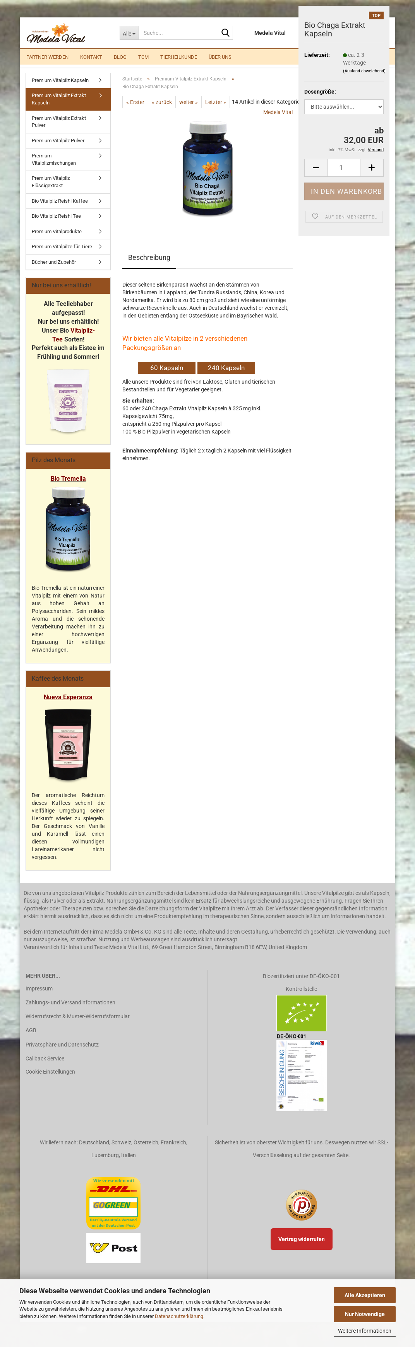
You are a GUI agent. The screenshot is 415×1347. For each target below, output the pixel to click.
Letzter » (215, 111)
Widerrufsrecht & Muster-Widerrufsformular (78, 1025)
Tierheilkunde (178, 57)
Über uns (220, 57)
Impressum (39, 997)
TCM (143, 57)
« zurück (162, 111)
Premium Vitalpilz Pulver (58, 149)
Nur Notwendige (365, 1314)
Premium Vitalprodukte (57, 240)
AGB (31, 1039)
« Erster (135, 111)
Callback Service (45, 1067)
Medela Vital (278, 121)
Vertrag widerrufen (301, 1248)
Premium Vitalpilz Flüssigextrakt (51, 190)
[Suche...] (129, 33)
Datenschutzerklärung (179, 1316)
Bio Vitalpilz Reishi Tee (56, 224)
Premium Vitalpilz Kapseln (60, 89)
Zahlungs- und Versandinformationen (70, 1011)
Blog (120, 57)
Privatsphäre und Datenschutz (62, 1053)
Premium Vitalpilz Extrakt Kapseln (59, 107)
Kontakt (91, 57)
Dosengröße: (320, 92)
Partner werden (47, 57)
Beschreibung (149, 266)
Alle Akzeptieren (365, 1295)
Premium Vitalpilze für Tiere (62, 255)
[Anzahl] (344, 168)
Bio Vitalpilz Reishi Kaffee (60, 209)
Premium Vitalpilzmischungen (54, 167)
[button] (316, 168)
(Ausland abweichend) (364, 70)
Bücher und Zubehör (54, 270)
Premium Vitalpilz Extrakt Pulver (59, 130)
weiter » (188, 111)
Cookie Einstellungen (50, 1080)
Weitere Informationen (364, 1331)
